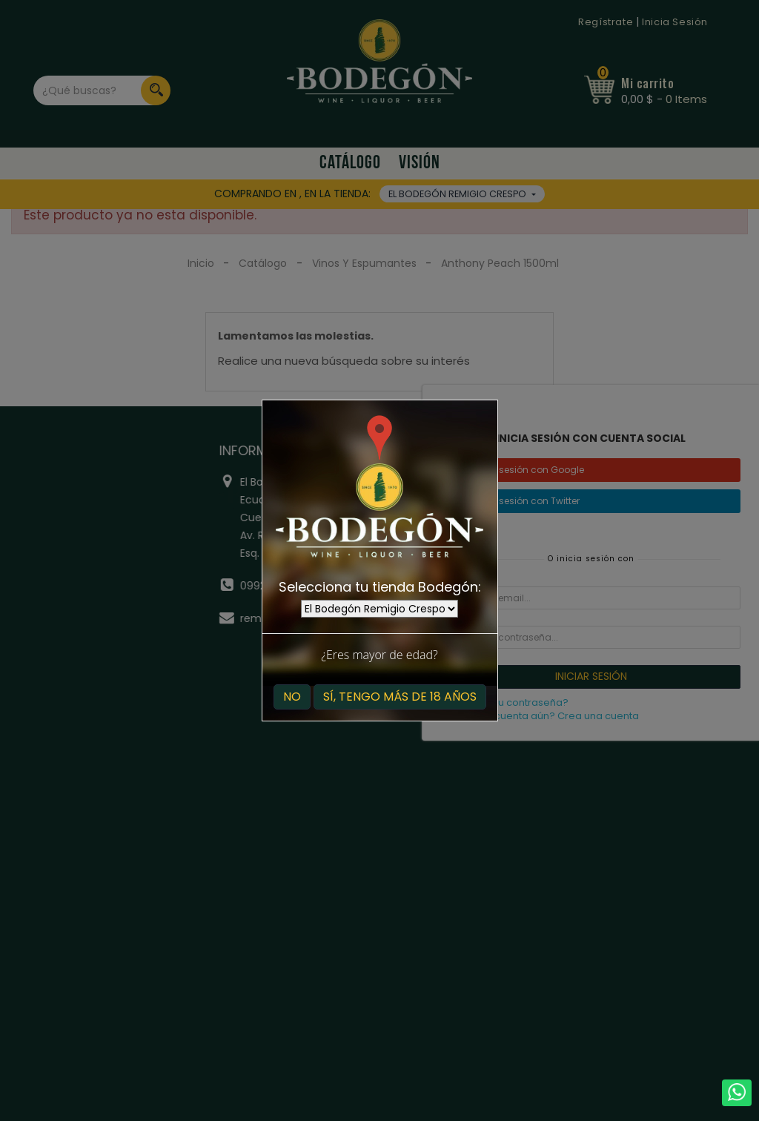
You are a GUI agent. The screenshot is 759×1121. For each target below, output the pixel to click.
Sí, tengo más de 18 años (400, 696)
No (292, 696)
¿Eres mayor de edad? (379, 655)
